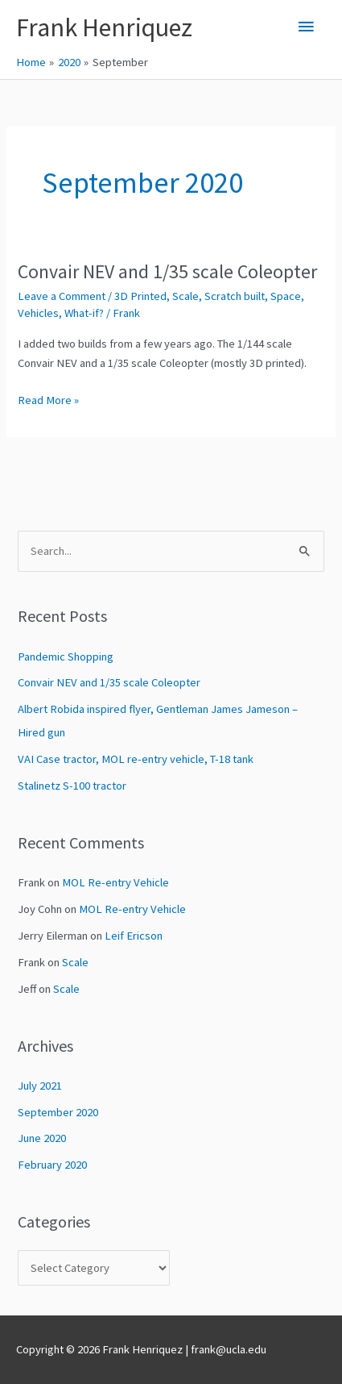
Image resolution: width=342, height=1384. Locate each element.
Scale (185, 296)
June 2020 (42, 1138)
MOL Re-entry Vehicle (115, 882)
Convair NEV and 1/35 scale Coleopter (167, 271)
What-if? (84, 313)
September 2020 (58, 1112)
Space (285, 296)
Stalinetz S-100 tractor (72, 785)
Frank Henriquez (104, 27)
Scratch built (234, 296)
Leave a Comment (61, 296)
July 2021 (40, 1085)
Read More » (48, 400)
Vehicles (38, 313)
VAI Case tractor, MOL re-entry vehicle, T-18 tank (135, 759)
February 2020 (52, 1164)
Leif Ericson (134, 935)
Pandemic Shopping (65, 656)
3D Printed (140, 296)
